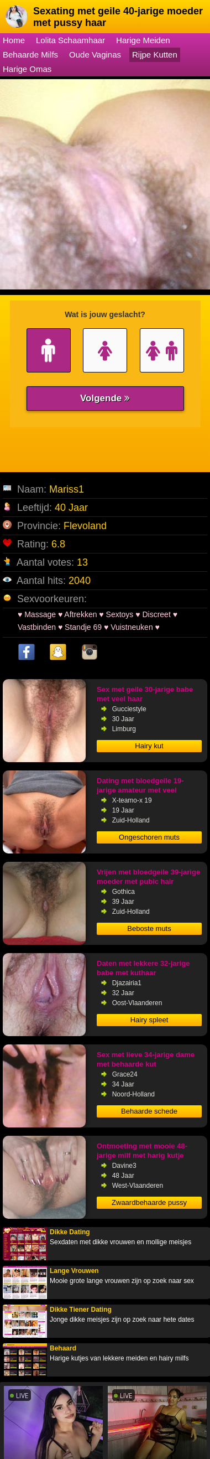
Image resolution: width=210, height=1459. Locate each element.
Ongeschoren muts (149, 837)
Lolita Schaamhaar (70, 40)
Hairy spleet (149, 1020)
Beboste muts (149, 928)
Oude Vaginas (95, 54)
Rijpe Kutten (154, 54)
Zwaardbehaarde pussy (149, 1202)
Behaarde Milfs (30, 54)
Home (14, 40)
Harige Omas (27, 69)
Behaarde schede (149, 1111)
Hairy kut (149, 746)
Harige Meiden (143, 40)
